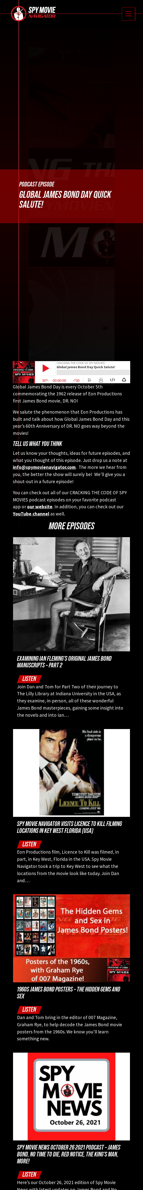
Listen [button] (29, 679)
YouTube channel (31, 514)
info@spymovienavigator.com (44, 467)
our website (39, 507)
